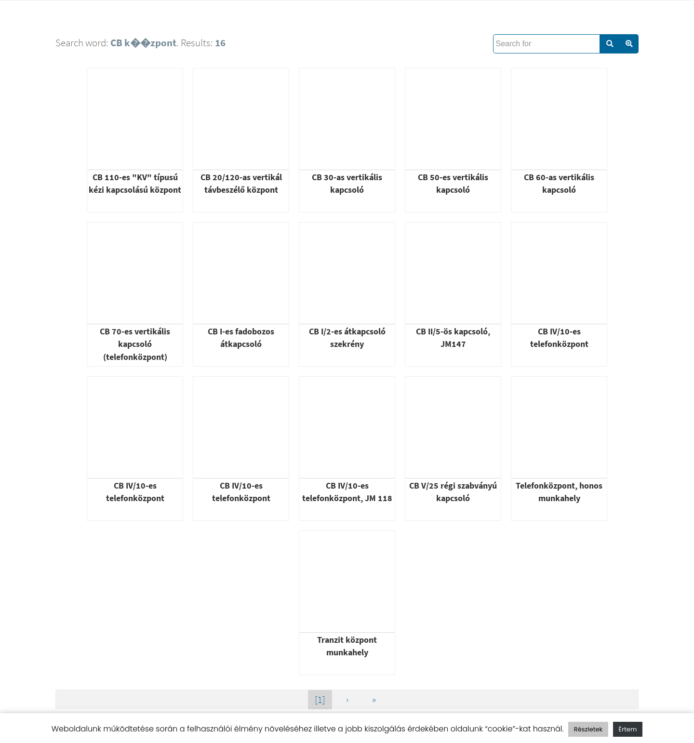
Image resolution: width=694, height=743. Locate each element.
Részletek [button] (588, 729)
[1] (320, 699)
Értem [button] (628, 729)
